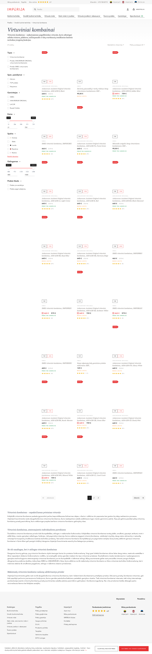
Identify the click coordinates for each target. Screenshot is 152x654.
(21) (52, 99)
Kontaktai (67, 622)
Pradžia (9, 23)
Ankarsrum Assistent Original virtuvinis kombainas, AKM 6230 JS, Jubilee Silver (126, 90)
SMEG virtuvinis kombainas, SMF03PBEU (127, 254)
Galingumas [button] (13, 162)
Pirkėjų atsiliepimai (70, 625)
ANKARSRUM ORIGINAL (50, 87)
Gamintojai (123, 16)
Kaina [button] (11, 115)
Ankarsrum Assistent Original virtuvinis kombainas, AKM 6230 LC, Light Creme (56, 200)
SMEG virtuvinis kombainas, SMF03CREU (57, 144)
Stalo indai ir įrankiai (67, 16)
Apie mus (67, 612)
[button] (139, 9)
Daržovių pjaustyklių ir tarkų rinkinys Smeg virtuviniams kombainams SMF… (92, 90)
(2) (52, 154)
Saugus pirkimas (40, 622)
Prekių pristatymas (41, 612)
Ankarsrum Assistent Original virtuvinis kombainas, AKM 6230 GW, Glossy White (127, 365)
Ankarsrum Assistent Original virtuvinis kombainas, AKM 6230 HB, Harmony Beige (92, 255)
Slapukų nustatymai (106, 649)
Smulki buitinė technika (32, 16)
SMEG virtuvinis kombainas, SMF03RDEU (57, 364)
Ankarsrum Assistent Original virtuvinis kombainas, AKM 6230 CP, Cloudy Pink (126, 419)
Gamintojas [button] (13, 93)
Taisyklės (38, 632)
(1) (87, 373)
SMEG (79, 87)
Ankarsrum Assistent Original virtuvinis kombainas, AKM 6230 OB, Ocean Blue (91, 419)
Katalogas (11, 608)
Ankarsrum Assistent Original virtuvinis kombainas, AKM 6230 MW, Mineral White (57, 474)
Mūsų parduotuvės (13, 2)
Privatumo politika (41, 628)
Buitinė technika (13, 16)
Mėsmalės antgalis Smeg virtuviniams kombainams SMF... (126, 145)
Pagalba (23, 2)
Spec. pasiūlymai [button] (15, 75)
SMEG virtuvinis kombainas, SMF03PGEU (127, 473)
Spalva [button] (11, 134)
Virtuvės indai (50, 16)
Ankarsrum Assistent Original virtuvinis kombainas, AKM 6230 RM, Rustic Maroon (57, 419)
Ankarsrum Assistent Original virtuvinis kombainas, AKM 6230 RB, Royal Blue (56, 255)
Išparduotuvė (138, 16)
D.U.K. (37, 625)
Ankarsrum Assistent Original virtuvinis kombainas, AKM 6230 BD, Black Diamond (127, 200)
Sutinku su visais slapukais (134, 649)
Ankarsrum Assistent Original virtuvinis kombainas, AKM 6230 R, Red (91, 200)
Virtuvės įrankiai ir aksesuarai (90, 16)
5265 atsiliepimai (98, 616)
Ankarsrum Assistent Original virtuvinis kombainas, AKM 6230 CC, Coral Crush (91, 474)
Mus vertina (33, 2)
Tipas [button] (10, 53)
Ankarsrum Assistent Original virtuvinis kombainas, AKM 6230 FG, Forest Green (91, 145)
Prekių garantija (40, 618)
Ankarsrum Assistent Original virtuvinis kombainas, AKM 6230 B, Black (56, 90)
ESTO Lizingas (40, 639)
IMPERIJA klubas (69, 618)
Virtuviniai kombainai (40, 23)
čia (86, 650)
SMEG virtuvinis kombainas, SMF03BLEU (127, 309)
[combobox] (115, 46)
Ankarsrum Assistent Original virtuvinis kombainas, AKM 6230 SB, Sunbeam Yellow (92, 310)
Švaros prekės (110, 16)
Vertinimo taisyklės (41, 635)
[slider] (8, 121)
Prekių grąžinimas (41, 615)
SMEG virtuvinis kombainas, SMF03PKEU (57, 309)
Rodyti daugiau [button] (12, 157)
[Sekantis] (138, 498)
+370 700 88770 (103, 2)
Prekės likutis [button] (14, 181)
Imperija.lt (68, 608)
